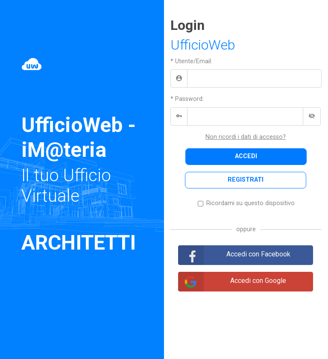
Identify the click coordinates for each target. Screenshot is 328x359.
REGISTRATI (246, 179)
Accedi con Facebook (258, 254)
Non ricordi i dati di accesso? (245, 137)
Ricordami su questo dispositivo (250, 203)
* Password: (187, 99)
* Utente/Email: (191, 61)
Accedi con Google (258, 281)
